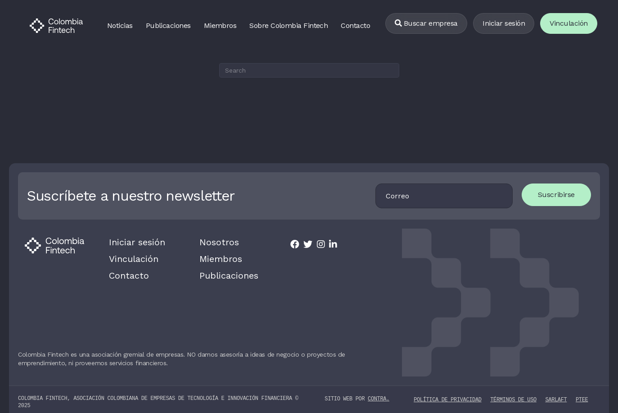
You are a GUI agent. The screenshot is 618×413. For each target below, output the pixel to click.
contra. (378, 393)
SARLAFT (556, 394)
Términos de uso (513, 394)
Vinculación (129, 256)
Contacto (355, 25)
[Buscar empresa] (426, 23)
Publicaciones (168, 25)
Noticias (120, 25)
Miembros (220, 25)
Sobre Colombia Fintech (288, 25)
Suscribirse (563, 194)
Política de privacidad (447, 394)
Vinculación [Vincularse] (569, 23)
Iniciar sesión (504, 23)
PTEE (582, 394)
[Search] (309, 70)
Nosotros (214, 241)
